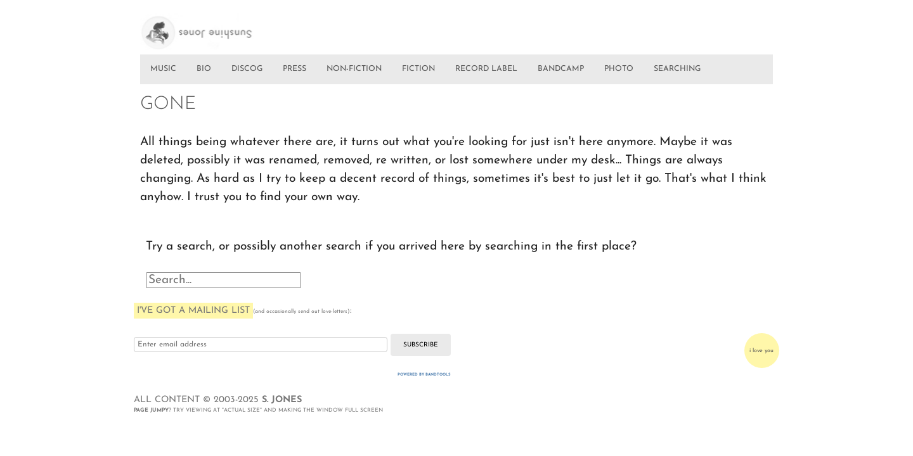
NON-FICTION (354, 69)
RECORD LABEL (486, 69)
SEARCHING (677, 69)
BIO (204, 69)
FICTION (418, 69)
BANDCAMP (561, 69)
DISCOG (246, 69)
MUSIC (163, 69)
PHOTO (618, 69)
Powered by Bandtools (424, 374)
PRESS (294, 69)
